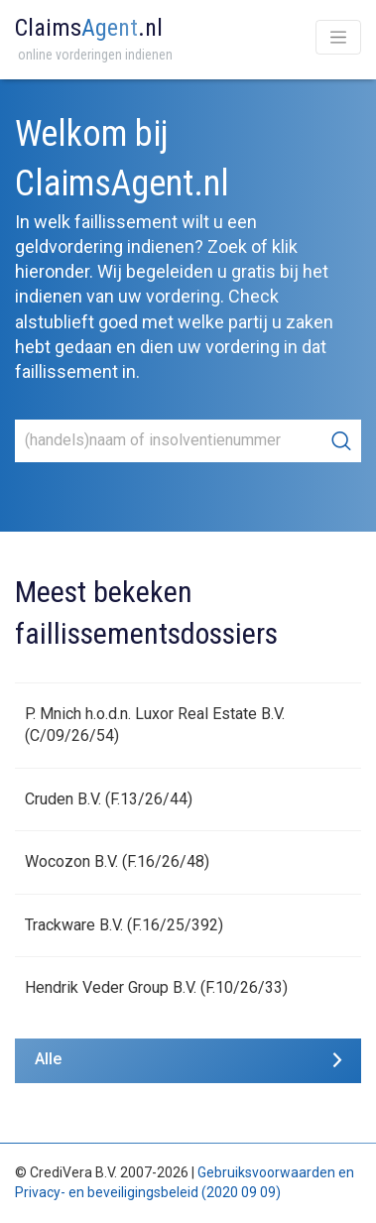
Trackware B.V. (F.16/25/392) (124, 925)
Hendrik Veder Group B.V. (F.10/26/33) (156, 987)
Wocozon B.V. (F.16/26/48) (117, 861)
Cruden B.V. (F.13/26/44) (108, 799)
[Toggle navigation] (338, 37)
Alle (48, 1058)
